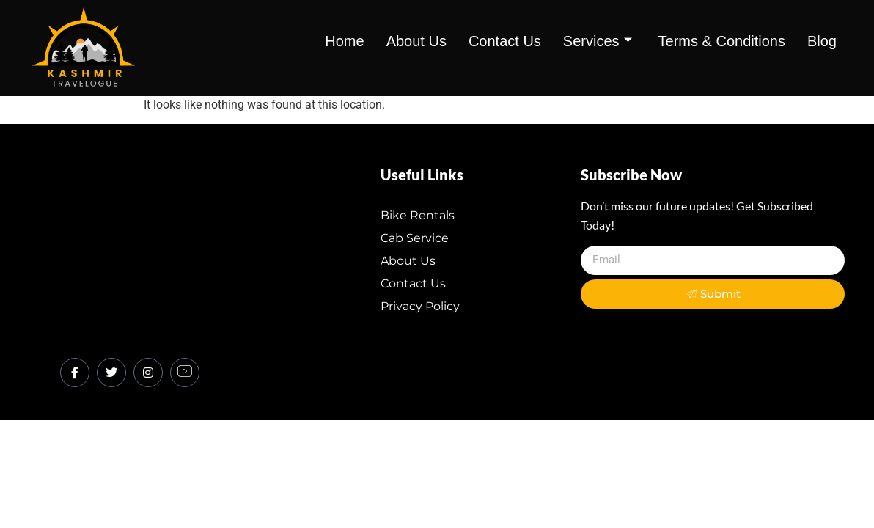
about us (416, 41)
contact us (505, 41)
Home (344, 41)
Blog (822, 41)
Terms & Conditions (721, 41)
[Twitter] (111, 372)
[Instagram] (148, 372)
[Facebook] (74, 372)
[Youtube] (184, 372)
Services (597, 41)
